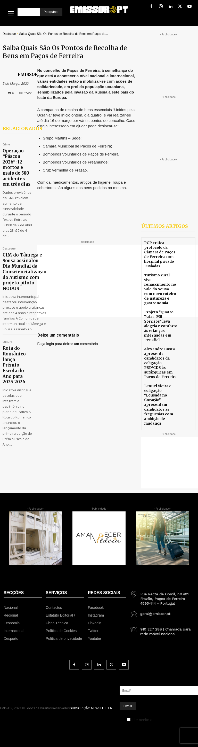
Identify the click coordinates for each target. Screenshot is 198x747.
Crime (6, 144)
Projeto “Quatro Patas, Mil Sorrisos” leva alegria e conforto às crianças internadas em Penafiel (160, 311)
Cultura (7, 339)
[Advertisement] (117, 281)
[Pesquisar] (51, 12)
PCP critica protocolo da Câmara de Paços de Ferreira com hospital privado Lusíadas (160, 253)
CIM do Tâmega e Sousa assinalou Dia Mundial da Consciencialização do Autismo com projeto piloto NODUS (18, 247)
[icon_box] (162, 561)
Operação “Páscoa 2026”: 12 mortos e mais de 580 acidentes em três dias (17, 158)
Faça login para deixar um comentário (67, 344)
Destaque (9, 34)
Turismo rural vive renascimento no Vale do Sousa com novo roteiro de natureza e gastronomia (159, 282)
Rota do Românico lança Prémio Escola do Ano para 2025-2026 (17, 351)
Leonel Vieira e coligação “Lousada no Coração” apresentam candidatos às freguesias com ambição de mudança (160, 373)
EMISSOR (28, 74)
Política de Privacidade (173, 684)
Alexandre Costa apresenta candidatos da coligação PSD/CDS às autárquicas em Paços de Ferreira (159, 340)
